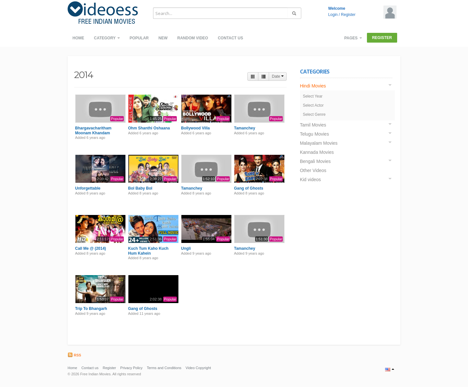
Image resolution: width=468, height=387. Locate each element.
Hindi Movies (313, 85)
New (162, 38)
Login (333, 14)
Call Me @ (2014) (90, 248)
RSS (74, 355)
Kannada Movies (317, 152)
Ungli (186, 248)
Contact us (230, 38)
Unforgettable (87, 188)
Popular (139, 38)
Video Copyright (198, 368)
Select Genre (314, 114)
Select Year (313, 96)
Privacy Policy (131, 368)
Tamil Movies (313, 124)
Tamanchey (244, 128)
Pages (353, 38)
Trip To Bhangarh (91, 308)
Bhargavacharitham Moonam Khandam (93, 130)
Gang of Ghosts (248, 188)
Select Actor (313, 105)
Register (348, 14)
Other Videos (313, 170)
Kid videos (310, 179)
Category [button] (107, 38)
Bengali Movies (315, 161)
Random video (192, 38)
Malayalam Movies (319, 143)
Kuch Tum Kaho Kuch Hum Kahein (148, 250)
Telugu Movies (314, 134)
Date (278, 76)
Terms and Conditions (164, 368)
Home (78, 38)
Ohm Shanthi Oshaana (149, 128)
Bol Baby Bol (140, 188)
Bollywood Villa (195, 128)
